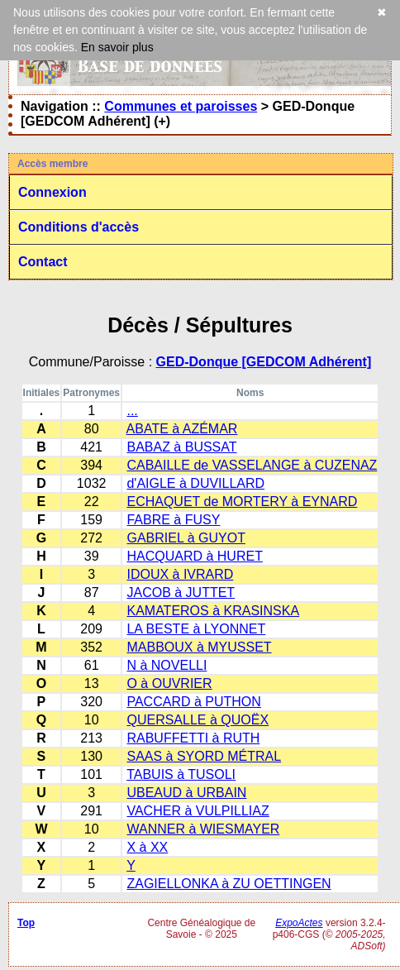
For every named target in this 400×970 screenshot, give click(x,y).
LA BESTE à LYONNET (195, 629)
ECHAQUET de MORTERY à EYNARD (241, 502)
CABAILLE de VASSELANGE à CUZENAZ (251, 465)
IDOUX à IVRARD (179, 574)
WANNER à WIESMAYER (202, 829)
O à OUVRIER (169, 683)
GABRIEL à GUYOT (185, 538)
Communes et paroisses (180, 106)
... (131, 411)
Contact (43, 262)
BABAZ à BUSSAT (181, 447)
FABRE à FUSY (173, 520)
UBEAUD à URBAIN (186, 793)
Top (26, 923)
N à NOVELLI (166, 665)
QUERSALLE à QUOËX (197, 720)
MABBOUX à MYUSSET (198, 647)
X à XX (147, 847)
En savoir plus (117, 47)
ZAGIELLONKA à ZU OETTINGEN (228, 884)
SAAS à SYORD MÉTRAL (203, 756)
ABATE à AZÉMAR (182, 429)
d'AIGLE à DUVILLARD (195, 483)
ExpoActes (298, 923)
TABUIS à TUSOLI (181, 774)
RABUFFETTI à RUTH (193, 738)
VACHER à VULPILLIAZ (197, 811)
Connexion (52, 192)
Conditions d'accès (78, 227)
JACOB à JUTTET (180, 592)
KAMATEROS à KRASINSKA (212, 611)
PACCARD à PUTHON (193, 702)
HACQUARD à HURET (194, 556)
